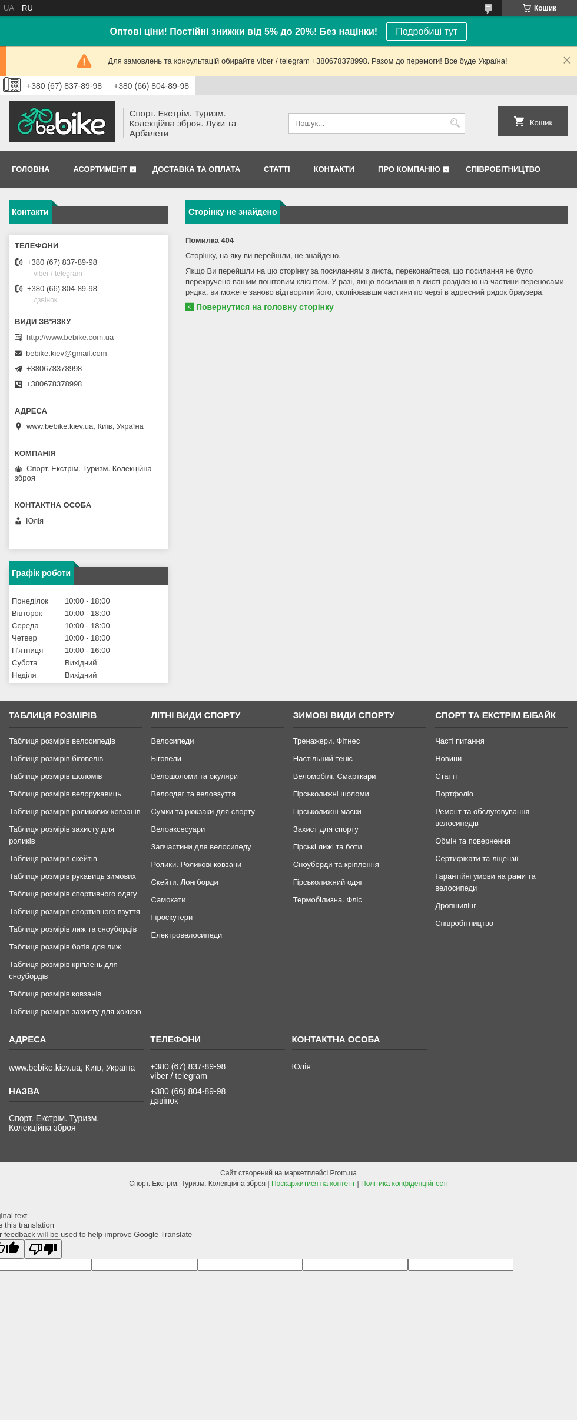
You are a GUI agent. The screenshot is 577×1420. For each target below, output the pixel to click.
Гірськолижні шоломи (331, 793)
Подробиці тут (426, 31)
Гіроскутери (172, 917)
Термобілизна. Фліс (327, 899)
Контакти (334, 169)
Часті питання (460, 740)
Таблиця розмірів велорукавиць (65, 793)
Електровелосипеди (186, 935)
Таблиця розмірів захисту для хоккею (75, 1011)
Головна (30, 169)
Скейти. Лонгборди (184, 882)
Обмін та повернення (472, 840)
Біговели (166, 758)
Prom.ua (343, 1173)
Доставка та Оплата (196, 169)
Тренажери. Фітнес (326, 740)
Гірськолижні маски (327, 811)
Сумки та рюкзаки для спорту (203, 811)
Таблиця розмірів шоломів (55, 776)
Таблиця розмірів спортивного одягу (73, 893)
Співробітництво (503, 169)
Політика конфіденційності (404, 1183)
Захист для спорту (326, 829)
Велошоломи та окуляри (194, 776)
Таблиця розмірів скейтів (53, 858)
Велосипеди (172, 740)
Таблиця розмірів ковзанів (55, 993)
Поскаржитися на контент (313, 1183)
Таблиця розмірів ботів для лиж (65, 946)
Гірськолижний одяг (328, 882)
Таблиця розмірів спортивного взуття (74, 911)
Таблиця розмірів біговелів (56, 758)
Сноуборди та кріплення (336, 864)
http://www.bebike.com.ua (70, 337)
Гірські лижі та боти (327, 846)
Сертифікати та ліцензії (476, 858)
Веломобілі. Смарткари (334, 776)
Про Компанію (409, 169)
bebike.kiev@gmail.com (66, 353)
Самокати (168, 899)
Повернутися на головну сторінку (265, 307)
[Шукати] (455, 123)
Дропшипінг (455, 905)
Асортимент (100, 169)
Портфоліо (454, 793)
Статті (277, 169)
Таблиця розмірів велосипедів (62, 740)
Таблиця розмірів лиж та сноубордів (73, 929)
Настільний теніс (323, 758)
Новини (448, 758)
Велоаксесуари (178, 829)
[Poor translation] (43, 1249)
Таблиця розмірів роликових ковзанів (74, 811)
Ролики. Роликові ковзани (196, 864)
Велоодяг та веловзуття (193, 793)
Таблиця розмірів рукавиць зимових (72, 876)
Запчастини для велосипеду (201, 846)
